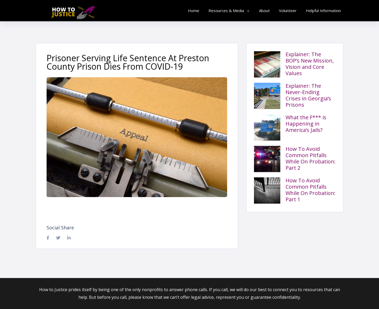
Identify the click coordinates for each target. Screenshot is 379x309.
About (264, 10)
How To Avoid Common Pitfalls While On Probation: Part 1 (311, 190)
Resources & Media (226, 10)
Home (193, 10)
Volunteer (288, 10)
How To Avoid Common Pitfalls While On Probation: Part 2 (311, 158)
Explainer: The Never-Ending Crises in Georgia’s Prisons (308, 95)
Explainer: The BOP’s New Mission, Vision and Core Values (310, 64)
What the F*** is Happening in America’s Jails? (306, 123)
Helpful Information (323, 10)
